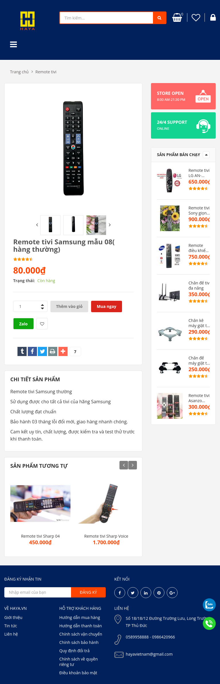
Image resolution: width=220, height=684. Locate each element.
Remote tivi (46, 71)
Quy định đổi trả (74, 650)
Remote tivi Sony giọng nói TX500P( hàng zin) (199, 210)
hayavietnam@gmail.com (149, 654)
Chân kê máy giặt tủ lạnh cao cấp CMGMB (198, 323)
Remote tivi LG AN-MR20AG (198, 173)
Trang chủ (19, 71)
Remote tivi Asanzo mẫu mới (198, 398)
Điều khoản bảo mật (78, 672)
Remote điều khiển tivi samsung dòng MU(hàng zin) (198, 248)
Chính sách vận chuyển (80, 634)
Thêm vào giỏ (69, 306)
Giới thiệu (13, 617)
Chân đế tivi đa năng (199, 285)
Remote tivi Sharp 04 (40, 536)
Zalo (23, 324)
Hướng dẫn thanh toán (80, 625)
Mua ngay (106, 306)
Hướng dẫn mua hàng (79, 617)
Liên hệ (11, 634)
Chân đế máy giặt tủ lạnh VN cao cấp (199, 360)
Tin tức (10, 625)
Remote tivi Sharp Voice (106, 536)
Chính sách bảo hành (79, 642)
